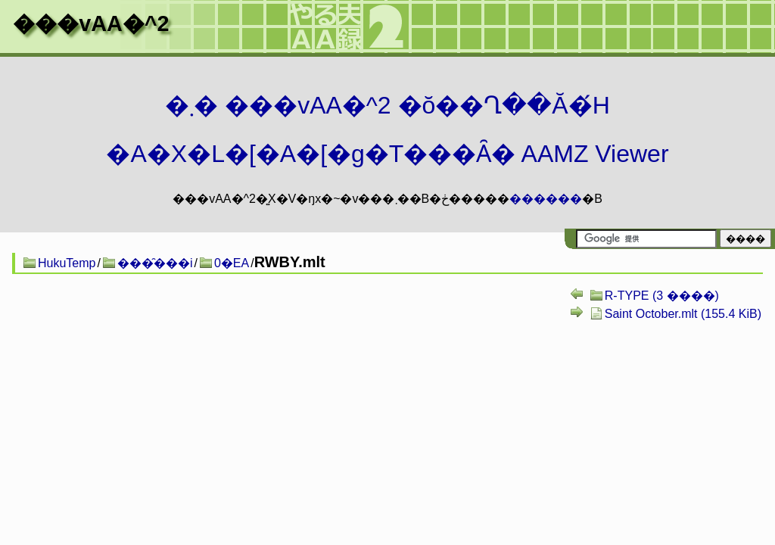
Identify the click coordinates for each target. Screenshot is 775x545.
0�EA (231, 263)
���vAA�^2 (91, 23)
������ (545, 198)
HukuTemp (66, 263)
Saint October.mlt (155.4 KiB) (683, 313)
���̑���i (155, 263)
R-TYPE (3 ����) (662, 295)
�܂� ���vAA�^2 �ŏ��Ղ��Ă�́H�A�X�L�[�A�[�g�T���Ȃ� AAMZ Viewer (387, 129)
